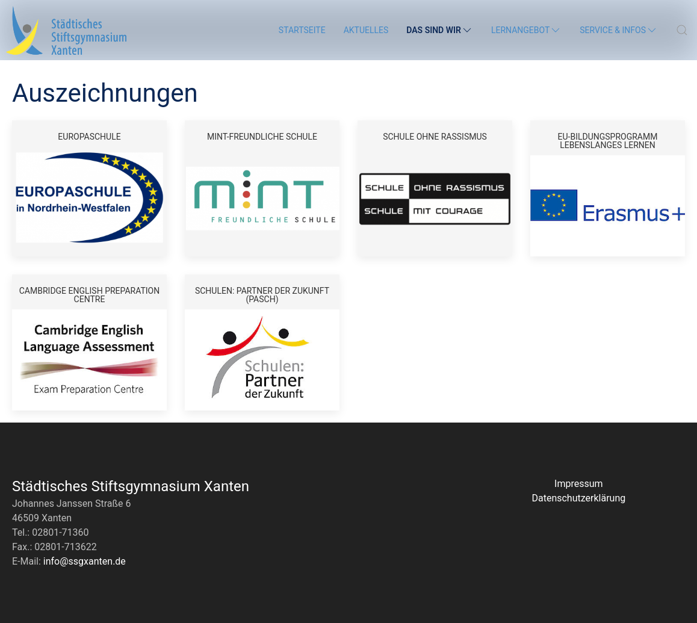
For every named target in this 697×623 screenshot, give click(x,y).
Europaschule (89, 136)
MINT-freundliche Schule (262, 136)
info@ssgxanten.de (84, 561)
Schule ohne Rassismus (435, 136)
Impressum (578, 483)
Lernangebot (526, 30)
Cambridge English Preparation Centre (89, 294)
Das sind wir (439, 30)
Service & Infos (619, 30)
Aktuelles (366, 30)
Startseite (302, 30)
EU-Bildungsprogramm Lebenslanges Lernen (608, 140)
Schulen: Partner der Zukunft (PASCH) (262, 294)
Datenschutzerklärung (578, 498)
